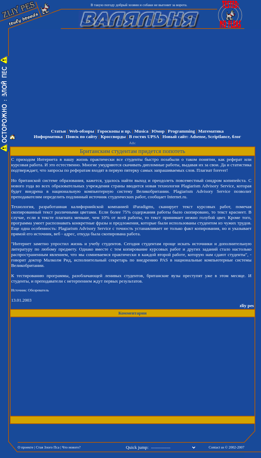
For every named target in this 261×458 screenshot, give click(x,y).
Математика (211, 131)
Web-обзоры (81, 131)
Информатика (48, 136)
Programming (181, 131)
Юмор (158, 131)
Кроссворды (113, 136)
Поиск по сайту (82, 136)
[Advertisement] (75, 366)
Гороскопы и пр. (114, 131)
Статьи (58, 131)
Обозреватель (38, 290)
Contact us (216, 447)
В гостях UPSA (144, 136)
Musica (141, 131)
